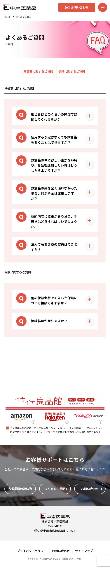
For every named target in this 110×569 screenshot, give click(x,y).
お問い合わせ (61, 551)
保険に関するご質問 (71, 71)
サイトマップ (84, 551)
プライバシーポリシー (31, 551)
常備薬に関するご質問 (38, 71)
